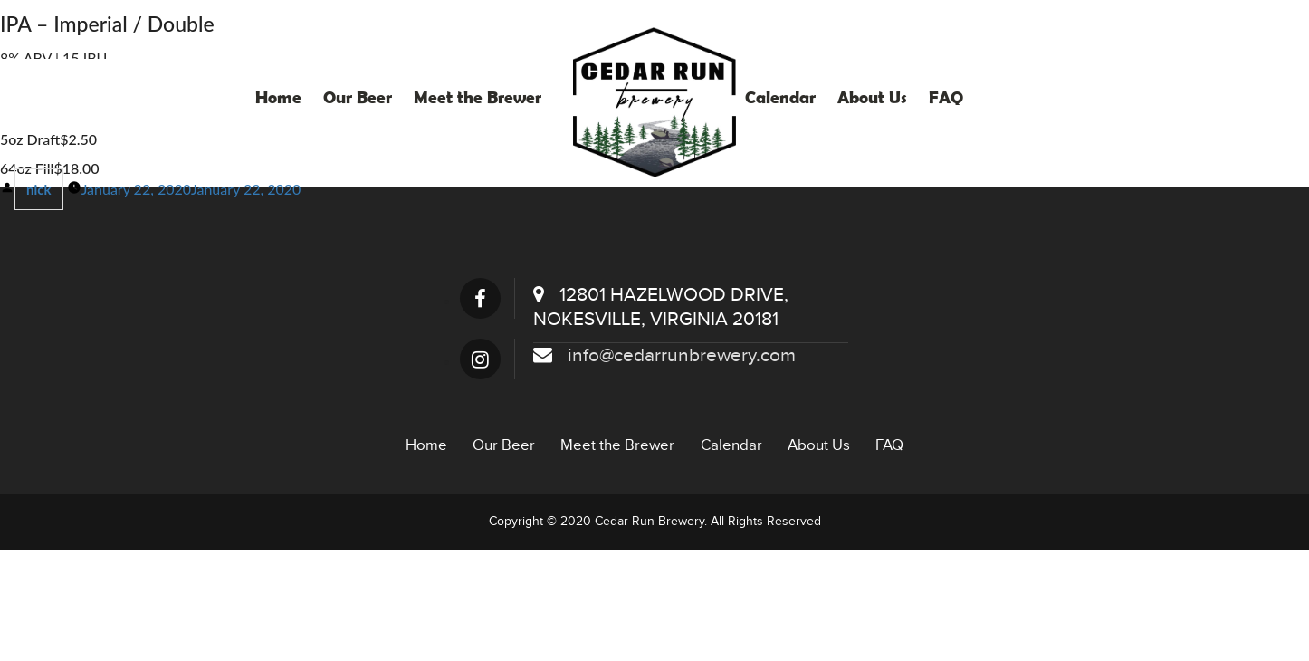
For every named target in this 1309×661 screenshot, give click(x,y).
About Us (872, 97)
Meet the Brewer (477, 97)
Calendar (780, 97)
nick (39, 189)
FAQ (946, 97)
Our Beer (357, 97)
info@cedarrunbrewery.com (664, 355)
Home (278, 97)
